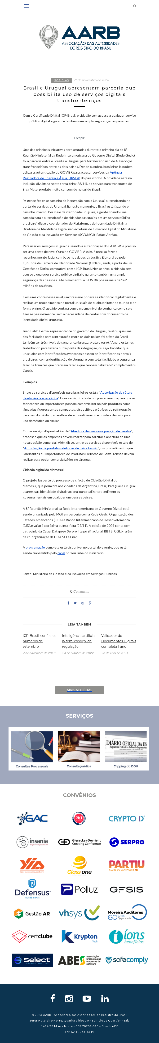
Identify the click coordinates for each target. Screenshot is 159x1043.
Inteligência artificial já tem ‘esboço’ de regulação (79, 641)
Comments (79, 591)
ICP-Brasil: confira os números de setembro (39, 641)
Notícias (61, 80)
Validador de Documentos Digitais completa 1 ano (118, 641)
